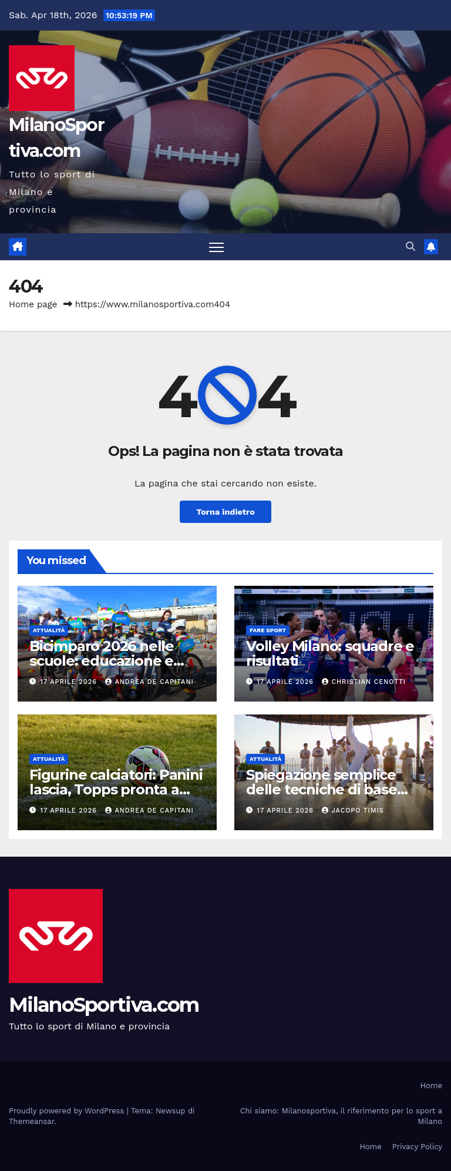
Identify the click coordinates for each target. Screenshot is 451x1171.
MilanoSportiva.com (103, 1004)
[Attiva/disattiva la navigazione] (216, 247)
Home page (33, 304)
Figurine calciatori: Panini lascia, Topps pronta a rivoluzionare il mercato (116, 789)
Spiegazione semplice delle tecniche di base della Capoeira (321, 789)
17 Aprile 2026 (70, 682)
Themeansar (31, 1121)
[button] (410, 246)
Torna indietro (225, 511)
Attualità (49, 630)
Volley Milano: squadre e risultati (330, 653)
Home (431, 1085)
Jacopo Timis (352, 810)
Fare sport (268, 630)
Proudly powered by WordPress (68, 1110)
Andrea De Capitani (149, 682)
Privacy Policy (417, 1146)
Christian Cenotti (364, 682)
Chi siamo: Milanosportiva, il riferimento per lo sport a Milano (341, 1116)
